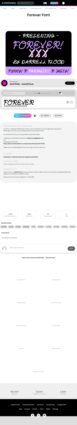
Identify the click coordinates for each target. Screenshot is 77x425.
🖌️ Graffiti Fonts (50, 8)
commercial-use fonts (39, 394)
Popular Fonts (15, 405)
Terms (42, 409)
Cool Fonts (40, 405)
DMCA (48, 409)
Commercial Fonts (28, 405)
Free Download (22, 116)
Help (20, 409)
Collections (23, 8)
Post (71, 248)
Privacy (34, 409)
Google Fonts (61, 405)
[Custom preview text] (14, 93)
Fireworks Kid (56, 280)
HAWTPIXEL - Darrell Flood (21, 84)
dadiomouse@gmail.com (35, 138)
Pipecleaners (56, 348)
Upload (54, 3)
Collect (45, 116)
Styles (13, 8)
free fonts (15, 394)
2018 (10, 214)
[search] (25, 3)
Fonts (4, 8)
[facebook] (32, 415)
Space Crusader (38, 371)
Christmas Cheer (56, 303)
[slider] (39, 93)
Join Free (71, 3)
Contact (70, 83)
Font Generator (36, 8)
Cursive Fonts (50, 405)
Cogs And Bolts (21, 325)
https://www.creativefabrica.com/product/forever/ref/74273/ (24, 144)
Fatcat (21, 348)
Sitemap (55, 409)
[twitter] (38, 415)
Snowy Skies (56, 325)
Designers (63, 8)
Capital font (18, 172)
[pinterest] (44, 415)
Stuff (72, 8)
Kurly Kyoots (21, 280)
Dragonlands (21, 303)
